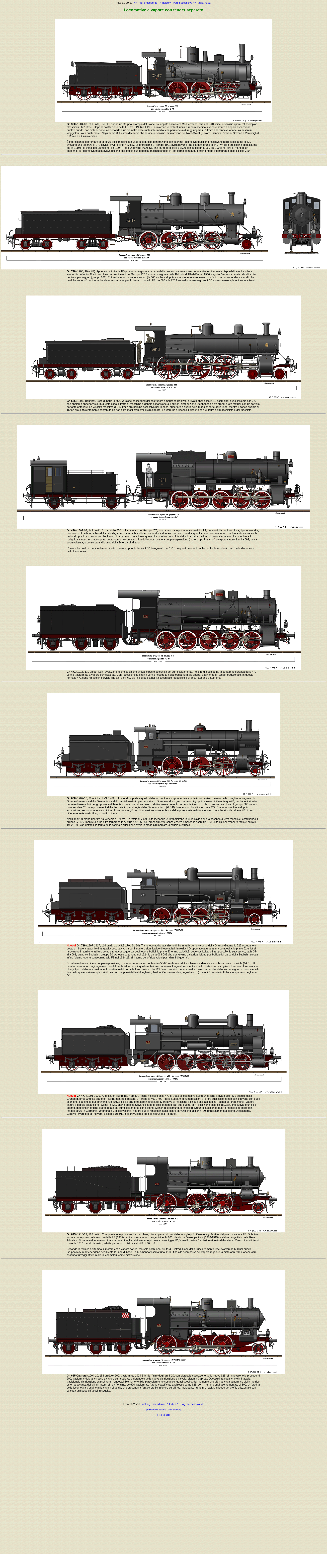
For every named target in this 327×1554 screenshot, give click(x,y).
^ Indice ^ (165, 2)
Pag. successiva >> (184, 2)
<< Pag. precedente (145, 2)
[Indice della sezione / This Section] (163, 1409)
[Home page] (163, 1415)
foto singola (204, 3)
